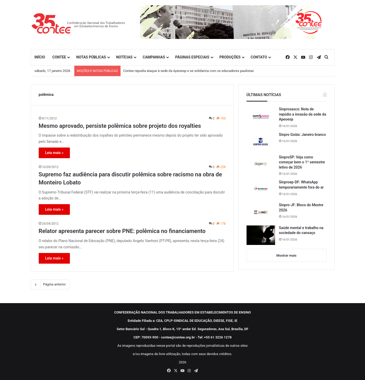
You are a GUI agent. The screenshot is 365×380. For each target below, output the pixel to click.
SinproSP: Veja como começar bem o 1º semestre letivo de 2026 (302, 162)
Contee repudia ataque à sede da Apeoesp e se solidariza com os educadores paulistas (188, 71)
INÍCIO (40, 57)
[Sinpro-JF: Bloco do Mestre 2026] (261, 212)
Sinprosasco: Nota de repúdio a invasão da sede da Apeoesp (302, 114)
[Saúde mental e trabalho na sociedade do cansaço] (261, 235)
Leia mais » (54, 153)
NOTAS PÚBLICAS (91, 57)
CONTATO (259, 57)
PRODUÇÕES (230, 57)
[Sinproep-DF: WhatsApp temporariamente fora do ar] (261, 189)
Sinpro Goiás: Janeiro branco (302, 134)
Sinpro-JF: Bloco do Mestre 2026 (301, 207)
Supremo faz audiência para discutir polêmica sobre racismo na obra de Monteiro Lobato (130, 178)
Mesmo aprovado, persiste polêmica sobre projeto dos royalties (120, 126)
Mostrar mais (286, 255)
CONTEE (59, 57)
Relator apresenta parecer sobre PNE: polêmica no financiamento (122, 231)
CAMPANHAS (154, 57)
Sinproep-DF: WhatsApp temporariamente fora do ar (301, 184)
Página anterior (50, 284)
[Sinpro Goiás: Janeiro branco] (261, 141)
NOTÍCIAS (124, 57)
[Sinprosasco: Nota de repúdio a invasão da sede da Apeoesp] (261, 116)
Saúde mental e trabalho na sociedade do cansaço (301, 230)
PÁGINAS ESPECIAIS (192, 57)
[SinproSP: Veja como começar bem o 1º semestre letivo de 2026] (261, 164)
